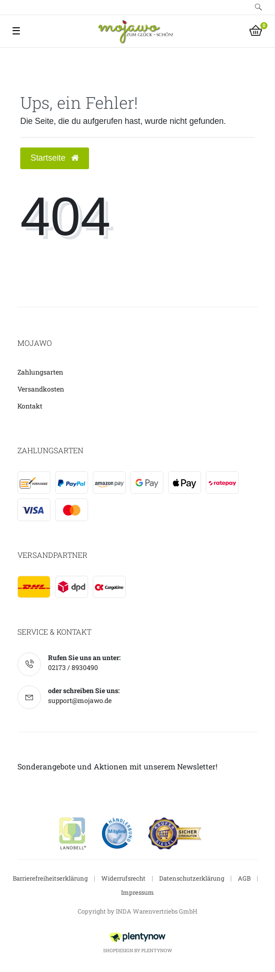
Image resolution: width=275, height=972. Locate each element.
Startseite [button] (55, 158)
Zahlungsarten (40, 372)
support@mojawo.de (80, 700)
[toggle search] (258, 7)
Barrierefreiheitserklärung (50, 878)
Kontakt (29, 405)
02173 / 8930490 (73, 667)
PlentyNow (156, 950)
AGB (244, 878)
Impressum (137, 892)
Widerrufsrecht (123, 878)
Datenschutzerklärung (191, 878)
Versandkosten (40, 388)
